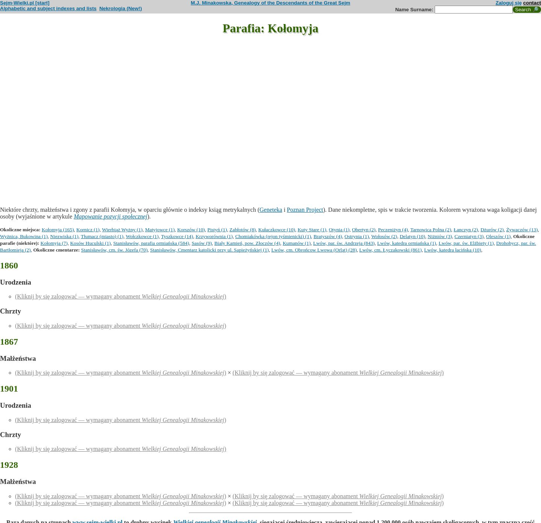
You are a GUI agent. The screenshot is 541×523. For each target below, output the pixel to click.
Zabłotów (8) (243, 229)
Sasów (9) (202, 243)
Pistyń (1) (217, 229)
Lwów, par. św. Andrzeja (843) (344, 243)
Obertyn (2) (364, 229)
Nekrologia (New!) (120, 8)
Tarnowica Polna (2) (430, 229)
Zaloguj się (509, 3)
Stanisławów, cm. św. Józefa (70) (114, 250)
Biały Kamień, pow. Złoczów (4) (247, 243)
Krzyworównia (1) (214, 236)
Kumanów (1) (296, 243)
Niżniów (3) (440, 236)
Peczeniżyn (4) (393, 229)
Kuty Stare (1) (312, 229)
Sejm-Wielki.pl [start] (25, 3)
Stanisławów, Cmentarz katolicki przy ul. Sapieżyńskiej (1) (209, 250)
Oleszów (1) (498, 236)
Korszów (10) (191, 229)
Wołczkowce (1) (142, 236)
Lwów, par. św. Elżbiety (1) (466, 243)
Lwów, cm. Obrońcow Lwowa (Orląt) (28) (314, 250)
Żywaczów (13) (522, 229)
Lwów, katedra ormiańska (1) (406, 243)
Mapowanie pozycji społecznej (110, 216)
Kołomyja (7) (54, 243)
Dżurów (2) (492, 229)
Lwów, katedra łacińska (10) (452, 250)
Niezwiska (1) (64, 236)
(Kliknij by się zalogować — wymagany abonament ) (120, 296)
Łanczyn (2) (466, 229)
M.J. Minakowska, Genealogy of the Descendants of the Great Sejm (270, 3)
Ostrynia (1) (357, 236)
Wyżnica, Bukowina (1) (24, 236)
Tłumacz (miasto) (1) (102, 236)
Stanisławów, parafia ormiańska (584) (151, 243)
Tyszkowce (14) (177, 236)
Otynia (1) (339, 229)
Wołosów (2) (384, 236)
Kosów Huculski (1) (90, 243)
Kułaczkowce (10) (276, 229)
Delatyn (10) (412, 236)
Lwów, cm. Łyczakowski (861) (390, 250)
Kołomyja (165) (58, 229)
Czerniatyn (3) (469, 236)
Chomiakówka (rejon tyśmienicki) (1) (273, 236)
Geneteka (271, 209)
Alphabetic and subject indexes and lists (48, 8)
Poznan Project (305, 209)
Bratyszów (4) (328, 236)
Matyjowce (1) (160, 229)
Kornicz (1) (88, 229)
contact (532, 3)
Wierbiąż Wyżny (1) (122, 229)
